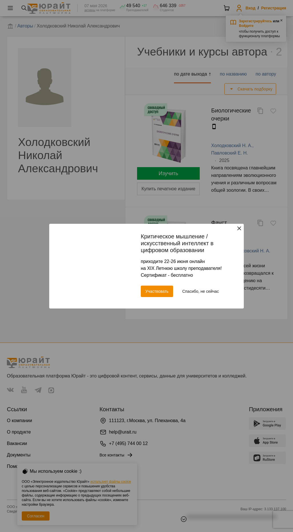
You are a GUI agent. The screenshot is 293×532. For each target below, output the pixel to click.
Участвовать (157, 291)
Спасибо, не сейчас (200, 291)
